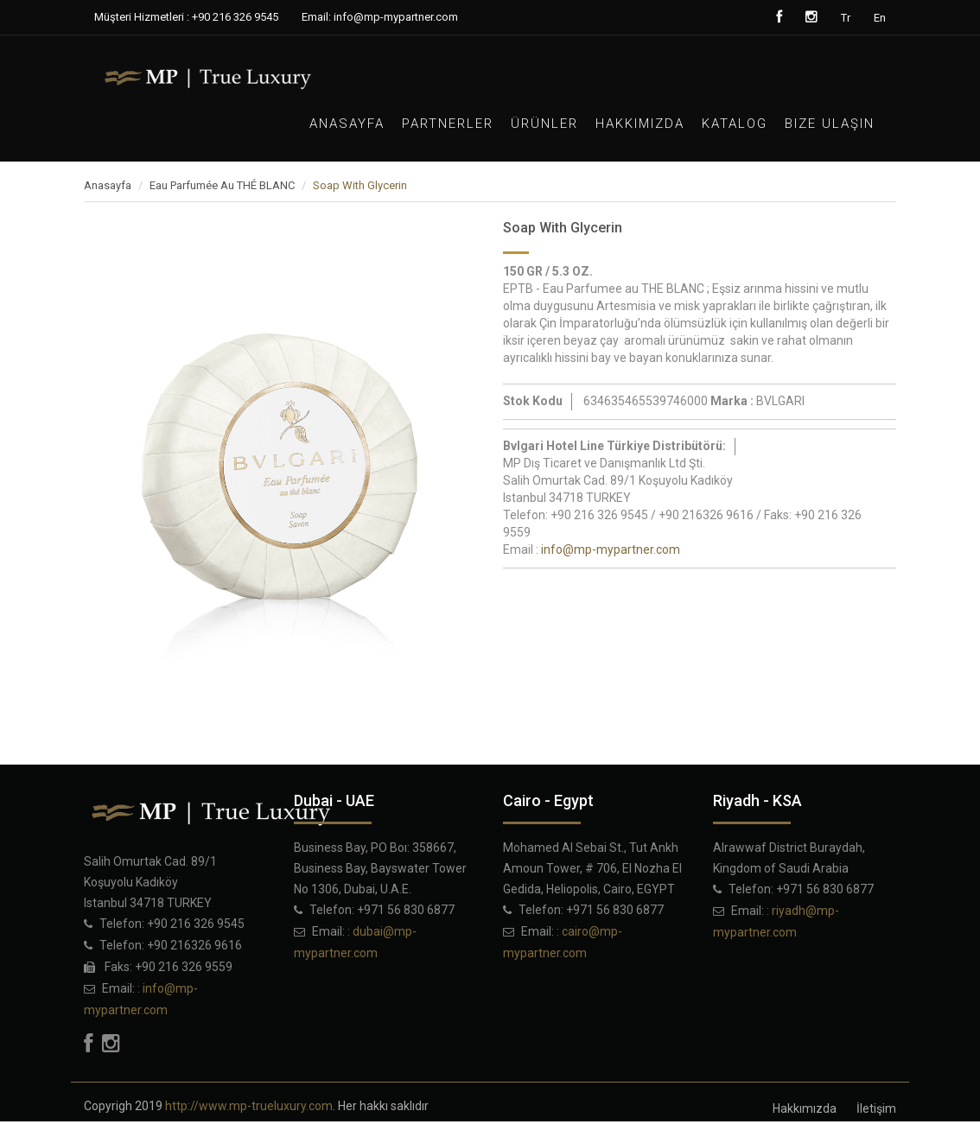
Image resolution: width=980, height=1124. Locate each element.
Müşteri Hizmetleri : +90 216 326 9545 (186, 16)
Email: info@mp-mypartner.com (380, 16)
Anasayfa (347, 123)
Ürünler (544, 123)
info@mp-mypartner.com (610, 549)
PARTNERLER (447, 123)
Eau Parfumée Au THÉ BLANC (222, 185)
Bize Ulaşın (830, 123)
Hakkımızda (639, 123)
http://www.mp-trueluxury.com (249, 1106)
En (880, 17)
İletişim (876, 1108)
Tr (845, 17)
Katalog (734, 123)
